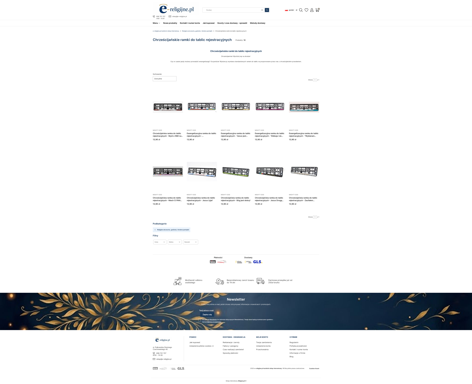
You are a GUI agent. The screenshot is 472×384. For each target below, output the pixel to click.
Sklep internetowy (235, 381)
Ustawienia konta (263, 346)
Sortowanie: (157, 74)
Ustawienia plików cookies (200, 346)
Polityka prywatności (298, 346)
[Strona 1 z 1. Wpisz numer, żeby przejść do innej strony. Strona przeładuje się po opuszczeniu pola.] (315, 80)
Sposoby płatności (230, 353)
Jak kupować (194, 342)
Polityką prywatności (214, 322)
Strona (310, 80)
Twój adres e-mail (206, 310)
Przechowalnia (262, 349)
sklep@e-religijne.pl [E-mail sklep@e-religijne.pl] (179, 16)
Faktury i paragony (230, 346)
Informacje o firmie (297, 353)
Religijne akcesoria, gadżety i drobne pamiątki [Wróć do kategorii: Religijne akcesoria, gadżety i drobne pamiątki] (171, 230)
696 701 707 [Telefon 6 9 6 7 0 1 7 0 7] (160, 16)
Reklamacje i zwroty (231, 342)
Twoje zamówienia (264, 342)
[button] (267, 10)
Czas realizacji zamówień (233, 349)
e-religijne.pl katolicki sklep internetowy (166, 31)
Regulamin (213, 319)
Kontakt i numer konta (299, 349)
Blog (291, 356)
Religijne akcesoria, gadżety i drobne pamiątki (197, 31)
